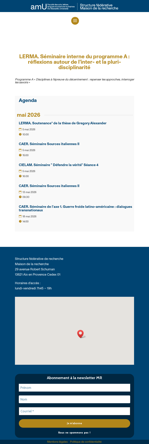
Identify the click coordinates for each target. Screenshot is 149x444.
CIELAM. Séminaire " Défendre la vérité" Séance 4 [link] (58, 165)
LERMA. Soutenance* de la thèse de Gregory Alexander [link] (63, 123)
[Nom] (74, 399)
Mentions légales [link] (57, 442)
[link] (74, 9)
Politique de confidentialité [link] (86, 442)
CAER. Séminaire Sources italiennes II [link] (49, 144)
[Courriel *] (74, 411)
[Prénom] (74, 388)
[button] (75, 21)
